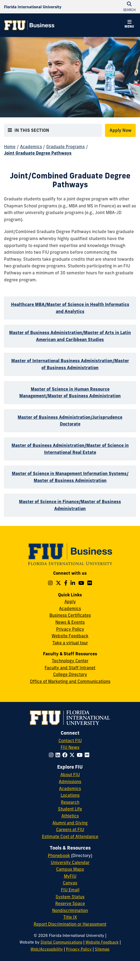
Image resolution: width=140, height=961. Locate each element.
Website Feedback (70, 635)
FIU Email (70, 889)
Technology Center (70, 660)
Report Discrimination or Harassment (70, 924)
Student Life (70, 809)
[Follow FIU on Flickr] (88, 755)
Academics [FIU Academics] (70, 788)
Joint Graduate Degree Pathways (38, 153)
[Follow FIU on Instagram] (52, 755)
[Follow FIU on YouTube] (81, 755)
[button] (129, 24)
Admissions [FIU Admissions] (70, 781)
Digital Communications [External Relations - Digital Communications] (61, 942)
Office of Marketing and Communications (70, 681)
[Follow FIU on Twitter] (73, 755)
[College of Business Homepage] (29, 25)
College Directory (70, 674)
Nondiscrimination (70, 910)
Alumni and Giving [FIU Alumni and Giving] (70, 822)
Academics (31, 146)
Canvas (70, 882)
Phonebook (59, 855)
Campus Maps (70, 869)
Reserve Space (70, 903)
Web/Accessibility (46, 949)
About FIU (70, 774)
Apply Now (120, 130)
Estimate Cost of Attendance (70, 836)
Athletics (70, 815)
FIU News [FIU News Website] (70, 747)
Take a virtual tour (70, 642)
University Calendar (70, 862)
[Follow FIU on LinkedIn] (59, 755)
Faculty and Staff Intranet (70, 667)
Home (9, 146)
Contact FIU (70, 740)
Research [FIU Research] (70, 802)
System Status (70, 896)
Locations (70, 795)
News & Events (70, 622)
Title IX (70, 917)
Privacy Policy (70, 629)
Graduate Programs (65, 146)
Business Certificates (70, 615)
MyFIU (70, 876)
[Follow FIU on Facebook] (65, 755)
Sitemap (102, 949)
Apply (70, 601)
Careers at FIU (70, 829)
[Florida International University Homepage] (32, 7)
